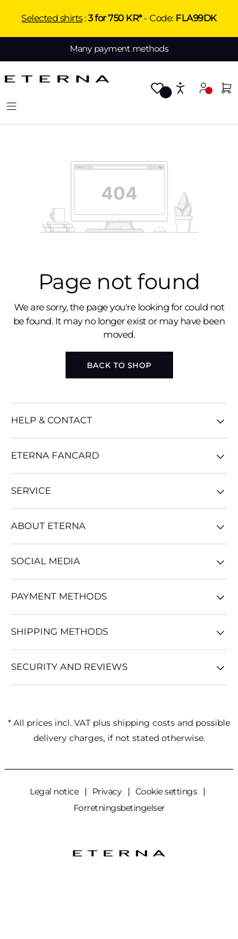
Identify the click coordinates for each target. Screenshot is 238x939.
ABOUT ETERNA (119, 526)
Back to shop (119, 365)
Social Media (119, 561)
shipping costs (144, 722)
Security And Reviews (119, 667)
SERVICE (119, 491)
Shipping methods (119, 632)
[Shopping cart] (226, 89)
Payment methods (119, 597)
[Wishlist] (157, 89)
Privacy (108, 791)
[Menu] (11, 106)
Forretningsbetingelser (119, 807)
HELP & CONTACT (119, 420)
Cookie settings (167, 791)
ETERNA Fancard (119, 456)
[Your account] (203, 88)
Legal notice (55, 791)
